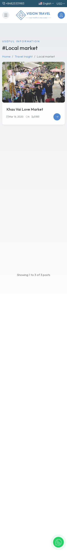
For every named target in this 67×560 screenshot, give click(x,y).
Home (6, 56)
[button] (58, 542)
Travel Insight (24, 56)
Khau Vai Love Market (24, 109)
